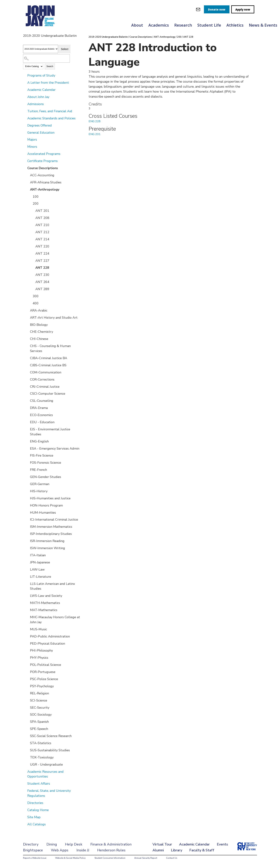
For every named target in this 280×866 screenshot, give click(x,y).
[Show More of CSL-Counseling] (27, 400)
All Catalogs (36, 824)
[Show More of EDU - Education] (27, 422)
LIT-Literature (40, 576)
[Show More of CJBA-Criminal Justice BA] (27, 358)
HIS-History (39, 491)
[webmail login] (198, 9)
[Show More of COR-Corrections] (27, 379)
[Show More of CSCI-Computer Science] (27, 393)
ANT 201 (42, 211)
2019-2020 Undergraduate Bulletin (108, 37)
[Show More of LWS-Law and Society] (27, 595)
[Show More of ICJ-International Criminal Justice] (27, 519)
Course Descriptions (42, 168)
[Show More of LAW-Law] (27, 569)
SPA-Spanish (39, 722)
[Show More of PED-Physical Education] (27, 643)
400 (36, 303)
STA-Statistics (40, 743)
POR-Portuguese (42, 672)
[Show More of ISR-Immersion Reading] (27, 541)
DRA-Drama (39, 408)
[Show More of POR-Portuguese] (27, 671)
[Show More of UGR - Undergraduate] (27, 764)
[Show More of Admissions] (25, 104)
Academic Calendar (41, 90)
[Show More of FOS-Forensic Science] (27, 462)
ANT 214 (42, 239)
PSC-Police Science (44, 679)
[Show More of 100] (30, 196)
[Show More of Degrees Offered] (25, 125)
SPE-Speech (39, 729)
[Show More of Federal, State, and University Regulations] (25, 790)
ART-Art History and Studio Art (54, 317)
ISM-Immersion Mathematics (51, 527)
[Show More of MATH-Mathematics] (27, 602)
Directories (35, 803)
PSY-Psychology (42, 686)
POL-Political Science (45, 665)
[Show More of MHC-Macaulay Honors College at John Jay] (27, 617)
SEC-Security (39, 707)
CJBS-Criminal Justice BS (48, 365)
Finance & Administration (111, 844)
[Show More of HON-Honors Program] (27, 505)
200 (36, 203)
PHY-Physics (39, 657)
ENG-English (39, 441)
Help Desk (73, 844)
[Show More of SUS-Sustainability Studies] (27, 750)
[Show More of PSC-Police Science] (27, 679)
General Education (40, 132)
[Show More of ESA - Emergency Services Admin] (27, 448)
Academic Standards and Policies (51, 118)
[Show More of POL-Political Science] (27, 664)
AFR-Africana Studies (45, 182)
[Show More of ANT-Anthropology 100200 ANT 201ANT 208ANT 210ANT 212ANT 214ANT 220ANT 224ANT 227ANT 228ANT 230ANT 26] (27, 189)
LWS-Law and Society (46, 596)
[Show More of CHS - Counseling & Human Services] (27, 346)
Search (49, 66)
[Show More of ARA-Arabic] (27, 310)
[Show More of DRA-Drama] (27, 407)
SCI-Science (38, 700)
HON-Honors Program (46, 505)
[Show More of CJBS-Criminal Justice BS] (27, 365)
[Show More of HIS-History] (27, 491)
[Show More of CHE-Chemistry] (27, 331)
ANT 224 (42, 253)
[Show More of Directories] (25, 802)
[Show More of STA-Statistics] (27, 743)
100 (36, 196)
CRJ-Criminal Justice (44, 386)
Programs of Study (41, 75)
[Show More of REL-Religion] (27, 693)
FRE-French (38, 470)
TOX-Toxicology (42, 757)
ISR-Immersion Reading (47, 541)
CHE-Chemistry (41, 332)
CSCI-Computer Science (47, 393)
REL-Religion (39, 693)
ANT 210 (42, 225)
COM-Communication (45, 372)
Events (222, 844)
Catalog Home (38, 810)
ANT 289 (42, 289)
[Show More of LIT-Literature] (27, 576)
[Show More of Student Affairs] (25, 783)
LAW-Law (37, 569)
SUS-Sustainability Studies (50, 750)
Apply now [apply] (242, 9)
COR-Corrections (42, 379)
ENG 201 (95, 134)
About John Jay (38, 97)
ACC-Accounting (42, 175)
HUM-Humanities (43, 512)
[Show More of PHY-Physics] (27, 657)
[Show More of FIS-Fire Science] (27, 455)
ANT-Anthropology (44, 189)
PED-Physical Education (47, 643)
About (137, 25)
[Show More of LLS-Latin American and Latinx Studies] (27, 583)
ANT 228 (42, 267)
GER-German (39, 484)
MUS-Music (38, 629)
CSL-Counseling (41, 401)
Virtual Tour (162, 844)
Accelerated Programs (43, 154)
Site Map (34, 817)
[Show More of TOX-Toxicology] (27, 757)
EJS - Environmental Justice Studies (50, 431)
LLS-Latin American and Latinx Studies (52, 586)
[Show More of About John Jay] (25, 96)
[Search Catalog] (46, 58)
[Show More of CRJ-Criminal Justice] (27, 386)
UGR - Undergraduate (46, 764)
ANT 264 (42, 282)
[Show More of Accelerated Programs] (25, 153)
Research (183, 25)
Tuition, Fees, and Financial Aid (49, 111)
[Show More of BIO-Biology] (27, 324)
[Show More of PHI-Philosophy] (27, 650)
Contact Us (171, 858)
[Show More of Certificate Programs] (25, 161)
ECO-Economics (41, 415)
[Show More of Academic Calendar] (25, 89)
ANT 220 (42, 246)
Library (176, 850)
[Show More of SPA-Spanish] (27, 721)
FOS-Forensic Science (45, 462)
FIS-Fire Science (41, 455)
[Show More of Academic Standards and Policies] (25, 118)
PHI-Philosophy (41, 650)
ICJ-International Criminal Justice (54, 519)
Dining (51, 844)
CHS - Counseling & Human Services (50, 348)
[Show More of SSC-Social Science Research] (27, 736)
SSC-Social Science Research (51, 736)
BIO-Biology (39, 325)
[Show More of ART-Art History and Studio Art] (27, 317)
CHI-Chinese (39, 339)
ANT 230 (42, 275)
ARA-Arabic (38, 310)
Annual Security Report (145, 858)
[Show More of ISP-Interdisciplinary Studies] (27, 533)
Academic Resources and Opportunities (45, 774)
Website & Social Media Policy (70, 858)
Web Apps (59, 850)
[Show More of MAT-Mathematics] (27, 610)
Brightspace (33, 850)
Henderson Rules (111, 850)
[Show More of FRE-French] (27, 469)
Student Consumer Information (109, 858)
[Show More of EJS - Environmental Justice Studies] (27, 429)
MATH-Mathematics (45, 603)
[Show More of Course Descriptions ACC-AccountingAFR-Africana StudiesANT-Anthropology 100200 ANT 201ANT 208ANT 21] (25, 168)
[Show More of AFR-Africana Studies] (27, 182)
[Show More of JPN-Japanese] (27, 562)
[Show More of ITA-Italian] (27, 555)
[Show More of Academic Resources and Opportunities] (25, 771)
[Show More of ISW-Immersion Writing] (27, 548)
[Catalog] (40, 49)
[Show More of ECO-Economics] (27, 415)
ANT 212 (42, 232)
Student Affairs (38, 783)
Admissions (35, 104)
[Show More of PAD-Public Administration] (27, 636)
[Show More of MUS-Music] (27, 629)
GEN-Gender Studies (45, 477)
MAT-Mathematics (43, 610)
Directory (30, 844)
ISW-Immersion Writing (47, 548)
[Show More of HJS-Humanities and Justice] (27, 498)
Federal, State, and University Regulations (49, 793)
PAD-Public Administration (50, 636)
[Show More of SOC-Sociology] (27, 714)
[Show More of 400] (30, 303)
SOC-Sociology (41, 714)
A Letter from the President (48, 82)
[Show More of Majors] (25, 139)
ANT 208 (42, 218)
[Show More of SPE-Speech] (27, 728)
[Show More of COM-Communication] (27, 372)
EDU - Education (42, 422)
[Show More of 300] (30, 296)
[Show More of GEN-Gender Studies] (27, 476)
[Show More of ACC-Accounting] (27, 175)
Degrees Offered (39, 125)
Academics (158, 25)
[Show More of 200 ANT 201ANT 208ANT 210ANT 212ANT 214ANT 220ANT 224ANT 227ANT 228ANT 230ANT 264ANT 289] (30, 203)
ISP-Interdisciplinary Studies (51, 534)
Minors (32, 147)
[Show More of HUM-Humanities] (27, 512)
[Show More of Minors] (25, 146)
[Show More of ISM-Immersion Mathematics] (27, 526)
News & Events (263, 25)
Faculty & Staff (201, 850)
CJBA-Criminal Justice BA (48, 358)
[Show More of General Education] (25, 132)
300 (36, 296)
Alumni (158, 850)
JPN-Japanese (40, 562)
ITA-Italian (38, 555)
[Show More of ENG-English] (27, 441)
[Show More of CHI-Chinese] (27, 338)
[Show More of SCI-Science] (27, 700)
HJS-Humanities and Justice (50, 498)
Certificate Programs (42, 161)
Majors (32, 139)
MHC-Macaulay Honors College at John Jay (55, 619)
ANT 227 (42, 261)
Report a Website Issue (34, 858)
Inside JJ (82, 850)
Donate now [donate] (216, 9)
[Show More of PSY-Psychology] (27, 686)
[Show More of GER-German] (27, 484)
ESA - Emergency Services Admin (54, 448)
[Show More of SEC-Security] (27, 707)
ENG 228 (95, 121)
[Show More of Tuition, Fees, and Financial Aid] (25, 111)
